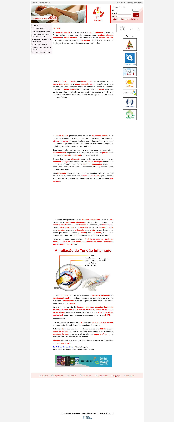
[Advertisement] (83, 63)
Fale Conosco (137, 3)
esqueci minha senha (130, 19)
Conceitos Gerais (38, 28)
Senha (114, 16)
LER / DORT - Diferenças (41, 31)
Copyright (115, 376)
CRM (114, 10)
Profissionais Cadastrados (41, 52)
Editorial (35, 25)
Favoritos (129, 3)
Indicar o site (85, 376)
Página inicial (57, 376)
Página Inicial (120, 3)
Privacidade (129, 376)
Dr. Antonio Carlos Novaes (64, 347)
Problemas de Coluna (39, 44)
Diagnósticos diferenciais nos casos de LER (41, 35)
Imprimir (43, 376)
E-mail (114, 13)
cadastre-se (116, 19)
